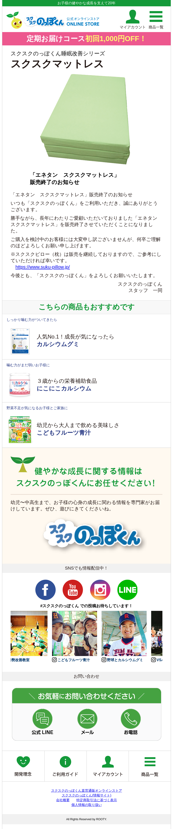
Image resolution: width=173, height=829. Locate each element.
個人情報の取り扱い (86, 805)
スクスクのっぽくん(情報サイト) (86, 795)
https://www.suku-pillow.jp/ (42, 266)
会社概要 (63, 800)
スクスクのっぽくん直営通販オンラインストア (86, 790)
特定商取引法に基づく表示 (96, 800)
